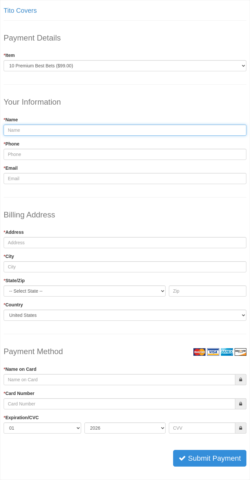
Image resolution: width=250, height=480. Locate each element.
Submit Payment (210, 458)
